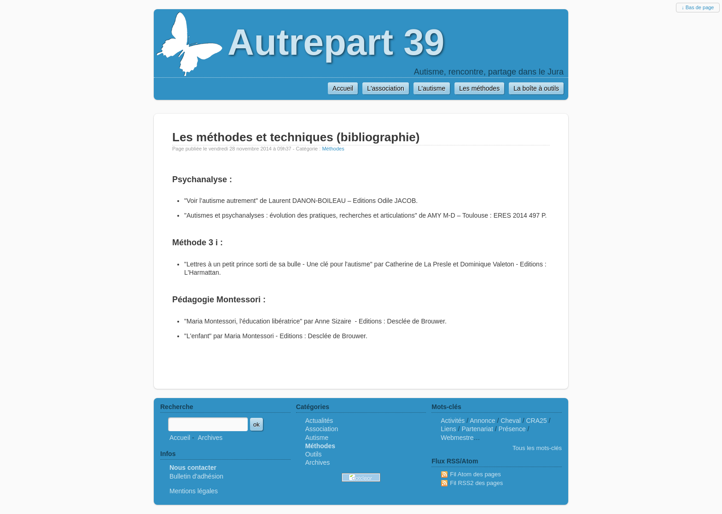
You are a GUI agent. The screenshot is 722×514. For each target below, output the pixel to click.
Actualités (319, 420)
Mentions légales (193, 491)
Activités (453, 420)
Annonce (482, 420)
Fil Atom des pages (475, 474)
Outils (313, 454)
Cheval (511, 420)
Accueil (179, 437)
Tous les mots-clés (537, 448)
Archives (210, 437)
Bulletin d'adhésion (196, 476)
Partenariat (477, 429)
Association (321, 429)
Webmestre (457, 437)
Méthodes (333, 148)
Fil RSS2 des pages (476, 482)
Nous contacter (192, 467)
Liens (448, 429)
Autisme (317, 437)
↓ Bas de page (697, 7)
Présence (512, 429)
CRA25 (536, 420)
